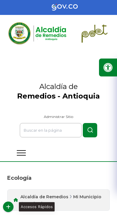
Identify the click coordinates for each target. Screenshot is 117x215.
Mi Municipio (87, 196)
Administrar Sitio (58, 116)
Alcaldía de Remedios (44, 196)
